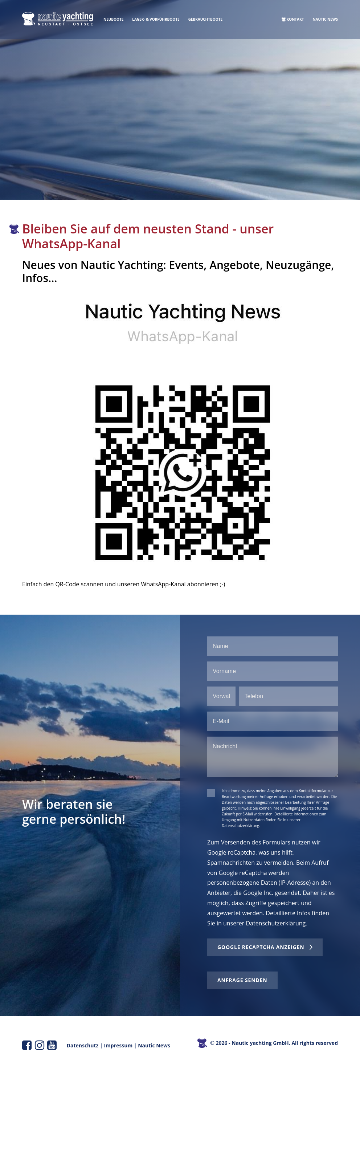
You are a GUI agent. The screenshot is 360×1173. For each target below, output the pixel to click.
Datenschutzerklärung (276, 923)
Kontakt (295, 19)
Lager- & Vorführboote (155, 19)
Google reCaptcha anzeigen (260, 947)
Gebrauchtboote (205, 19)
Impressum (118, 1045)
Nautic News (325, 19)
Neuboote (113, 19)
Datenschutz (83, 1045)
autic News (156, 1045)
